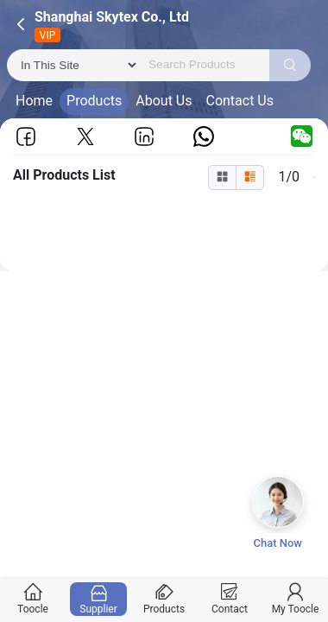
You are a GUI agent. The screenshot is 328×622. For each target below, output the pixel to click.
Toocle (33, 599)
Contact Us (239, 100)
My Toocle (295, 599)
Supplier (99, 599)
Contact (230, 599)
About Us (164, 100)
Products (94, 100)
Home (34, 100)
